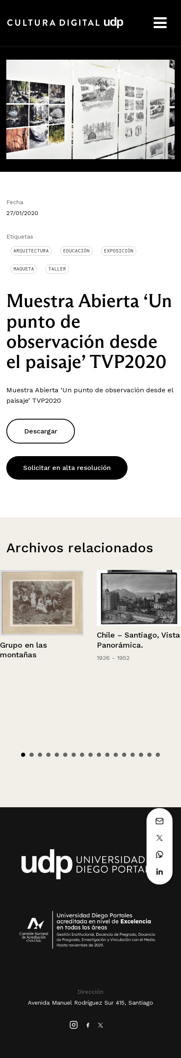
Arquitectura (31, 251)
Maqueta (23, 269)
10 (99, 755)
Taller (57, 269)
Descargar (40, 431)
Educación (76, 251)
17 (158, 755)
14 (132, 755)
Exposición (118, 251)
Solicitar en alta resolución (67, 468)
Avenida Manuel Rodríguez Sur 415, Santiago (90, 1002)
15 (141, 755)
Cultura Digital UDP (65, 27)
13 (124, 755)
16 (149, 755)
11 (107, 755)
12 (116, 755)
